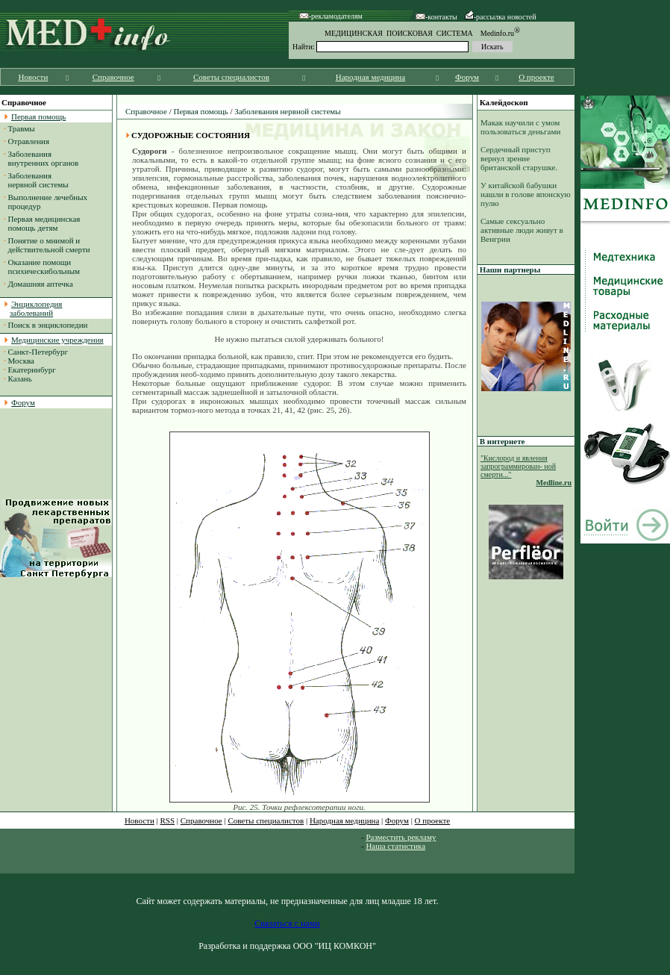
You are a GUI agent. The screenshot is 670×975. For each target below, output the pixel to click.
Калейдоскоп (504, 102)
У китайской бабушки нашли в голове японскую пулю (525, 194)
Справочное (113, 76)
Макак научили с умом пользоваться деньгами (520, 127)
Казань (20, 378)
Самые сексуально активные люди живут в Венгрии (521, 230)
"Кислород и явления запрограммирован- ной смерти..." (518, 466)
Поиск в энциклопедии (48, 324)
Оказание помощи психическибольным (42, 266)
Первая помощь (200, 111)
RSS (167, 820)
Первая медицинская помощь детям (42, 223)
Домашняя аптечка (40, 283)
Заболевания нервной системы (36, 180)
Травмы (21, 128)
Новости (33, 76)
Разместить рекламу (401, 836)
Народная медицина (370, 76)
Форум (467, 76)
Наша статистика (395, 845)
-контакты (436, 17)
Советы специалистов (231, 76)
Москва (21, 360)
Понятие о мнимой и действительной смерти (47, 245)
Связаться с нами (286, 923)
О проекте (536, 76)
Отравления (29, 141)
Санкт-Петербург (38, 351)
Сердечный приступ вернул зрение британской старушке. (518, 158)
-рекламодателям (331, 16)
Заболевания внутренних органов (41, 158)
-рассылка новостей (500, 17)
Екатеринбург (32, 369)
